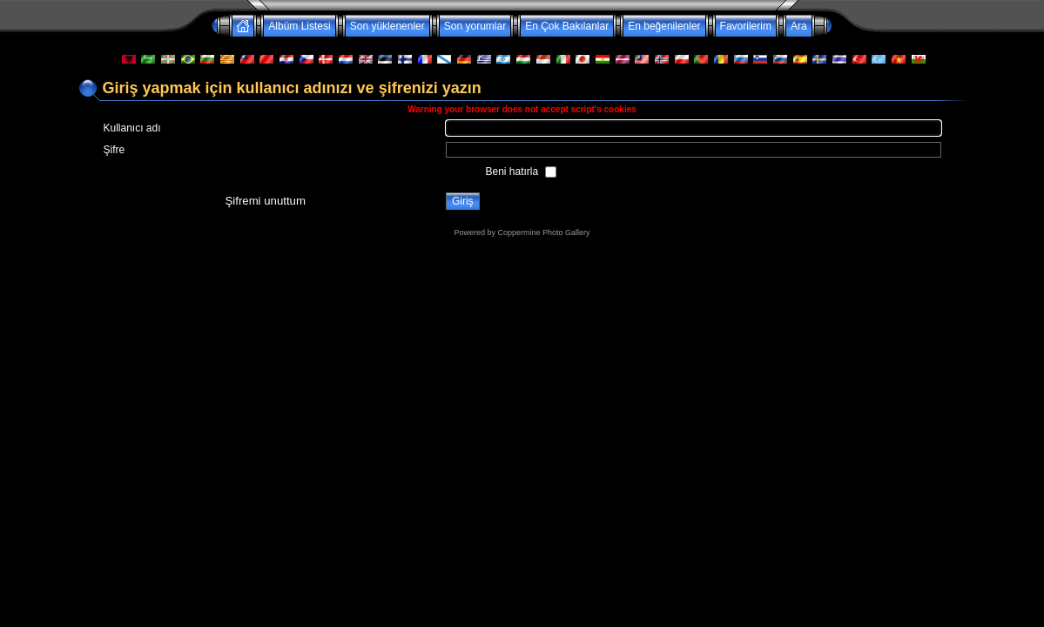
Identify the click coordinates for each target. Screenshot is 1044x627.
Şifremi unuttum (266, 200)
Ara (799, 26)
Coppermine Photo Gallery (543, 232)
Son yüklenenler (387, 26)
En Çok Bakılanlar (567, 26)
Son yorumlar (475, 26)
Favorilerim (745, 26)
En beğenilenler (664, 26)
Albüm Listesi (299, 26)
